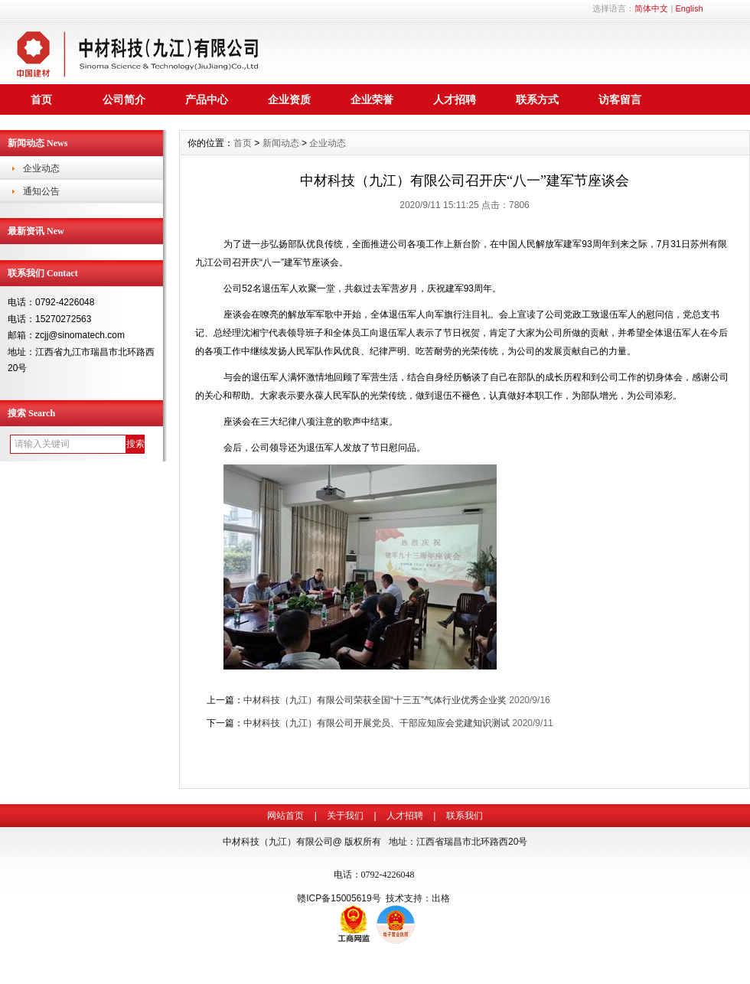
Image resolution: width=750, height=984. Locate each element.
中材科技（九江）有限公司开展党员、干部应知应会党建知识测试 (376, 723)
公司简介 (124, 99)
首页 (41, 99)
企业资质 (289, 99)
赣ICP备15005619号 (338, 898)
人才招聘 (454, 99)
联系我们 (464, 815)
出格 (441, 898)
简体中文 (651, 8)
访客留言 (619, 99)
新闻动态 (280, 143)
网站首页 (285, 815)
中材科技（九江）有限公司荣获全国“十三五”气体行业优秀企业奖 (375, 700)
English (689, 8)
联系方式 (537, 99)
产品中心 (206, 99)
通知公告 (41, 191)
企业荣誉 (372, 99)
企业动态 (41, 168)
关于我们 (345, 815)
